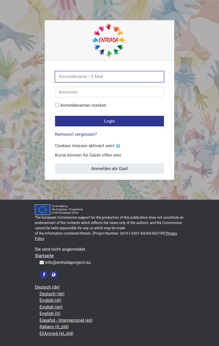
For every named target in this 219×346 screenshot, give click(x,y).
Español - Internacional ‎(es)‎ (66, 320)
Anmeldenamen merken (83, 105)
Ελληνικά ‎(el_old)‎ (56, 333)
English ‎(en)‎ (51, 307)
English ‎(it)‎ (50, 313)
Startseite (44, 255)
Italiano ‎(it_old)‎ (54, 326)
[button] (119, 146)
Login (109, 121)
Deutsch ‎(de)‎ (47, 287)
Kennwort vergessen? (76, 134)
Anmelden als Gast (109, 168)
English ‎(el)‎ (50, 300)
